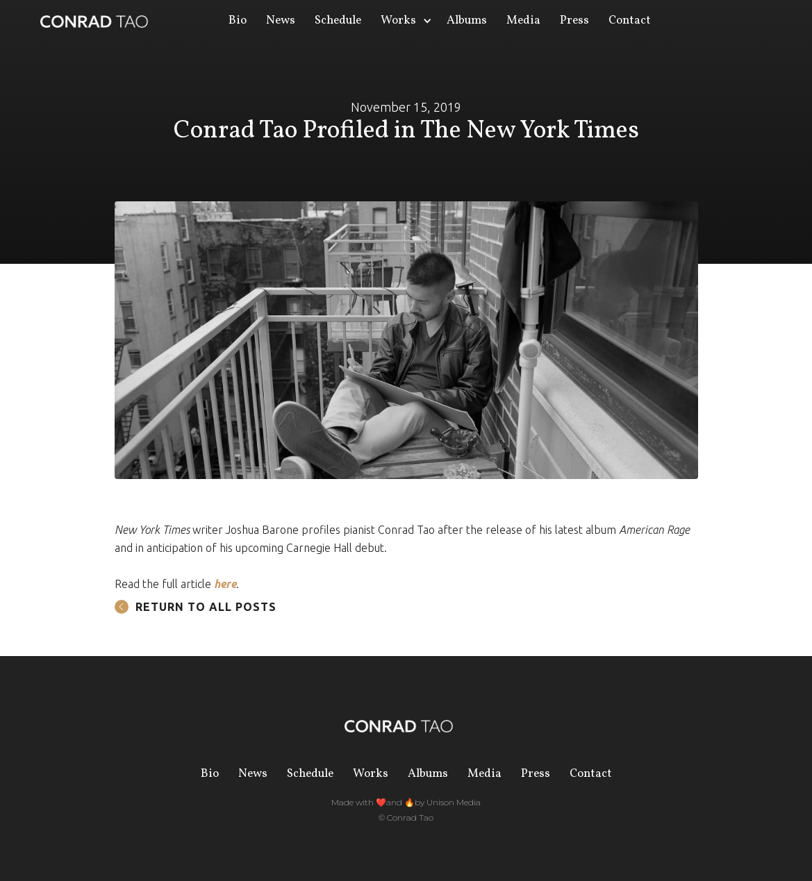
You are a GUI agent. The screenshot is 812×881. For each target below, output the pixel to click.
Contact (629, 20)
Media (523, 20)
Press (574, 20)
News (280, 20)
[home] (94, 21)
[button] (404, 21)
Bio (238, 20)
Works (370, 774)
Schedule (338, 20)
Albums (467, 20)
